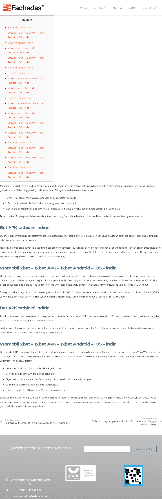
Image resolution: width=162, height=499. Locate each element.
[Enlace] (24, 8)
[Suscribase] (144, 449)
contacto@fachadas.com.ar (30, 496)
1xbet (125, 328)
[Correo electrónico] (107, 449)
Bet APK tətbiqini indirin (20, 27)
